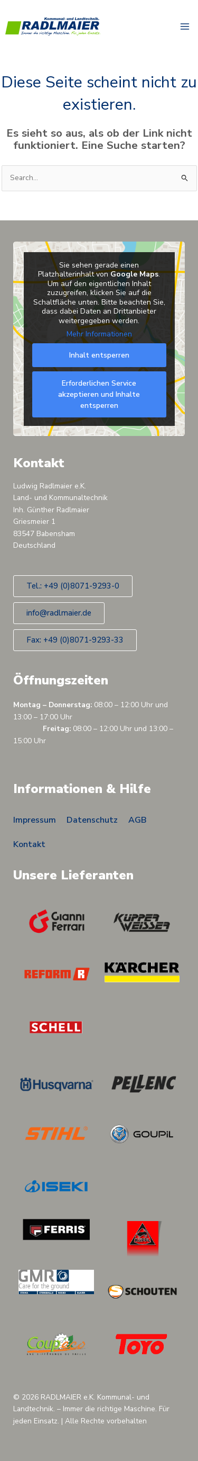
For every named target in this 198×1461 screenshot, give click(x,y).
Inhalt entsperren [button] (99, 355)
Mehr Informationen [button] (99, 334)
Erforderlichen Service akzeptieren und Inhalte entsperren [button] (99, 394)
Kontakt (29, 844)
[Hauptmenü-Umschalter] (185, 27)
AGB (137, 820)
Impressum (34, 820)
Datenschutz (92, 820)
